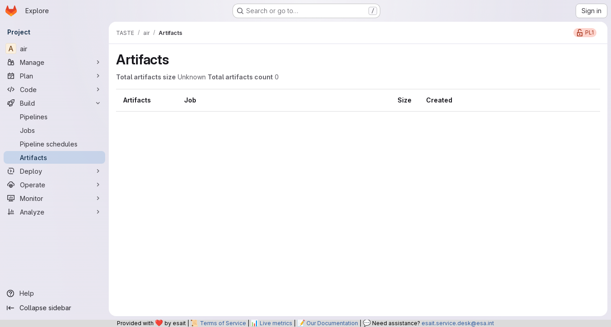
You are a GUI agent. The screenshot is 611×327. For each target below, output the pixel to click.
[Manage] (54, 62)
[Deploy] (54, 171)
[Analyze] (54, 211)
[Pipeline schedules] (54, 143)
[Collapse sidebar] (54, 308)
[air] (54, 48)
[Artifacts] (54, 157)
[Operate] (54, 184)
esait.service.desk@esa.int (458, 323)
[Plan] (54, 75)
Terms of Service (223, 323)
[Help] (54, 293)
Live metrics (276, 323)
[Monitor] (54, 198)
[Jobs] (54, 130)
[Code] (54, 89)
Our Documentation (332, 323)
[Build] (54, 103)
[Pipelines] (54, 116)
